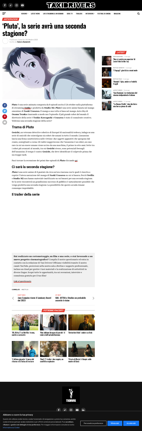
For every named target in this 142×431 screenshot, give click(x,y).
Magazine (117, 13)
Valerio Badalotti (23, 42)
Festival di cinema (104, 13)
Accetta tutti (131, 423)
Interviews (90, 13)
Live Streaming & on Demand (53, 13)
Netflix (25, 289)
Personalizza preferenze (93, 423)
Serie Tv (70, 13)
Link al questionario (23, 281)
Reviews (24, 13)
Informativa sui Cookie (11, 428)
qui (76, 160)
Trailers (79, 13)
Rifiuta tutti (115, 423)
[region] (71, 421)
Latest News (35, 13)
